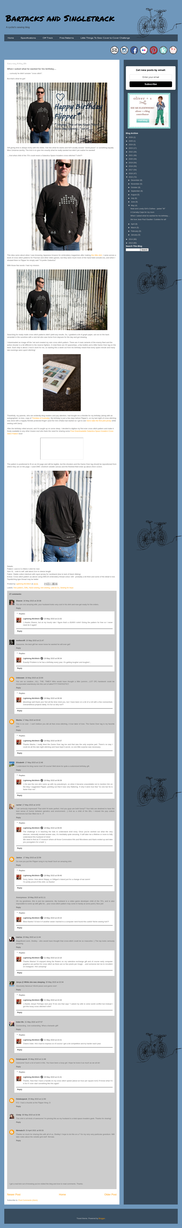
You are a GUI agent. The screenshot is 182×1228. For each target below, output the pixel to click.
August (134, 195)
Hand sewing (34, 588)
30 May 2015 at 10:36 (31, 1115)
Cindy (18, 1115)
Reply (18, 608)
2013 (131, 243)
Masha (19, 720)
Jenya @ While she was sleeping (30, 982)
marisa (19, 937)
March (134, 227)
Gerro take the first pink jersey (99, 421)
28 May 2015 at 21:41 (53, 1077)
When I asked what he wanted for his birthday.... (150, 216)
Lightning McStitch (31, 619)
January (134, 235)
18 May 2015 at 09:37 (53, 741)
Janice (19, 857)
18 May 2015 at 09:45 (53, 828)
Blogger (102, 1218)
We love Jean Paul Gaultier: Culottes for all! (148, 219)
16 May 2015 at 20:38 (32, 601)
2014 (131, 239)
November (135, 184)
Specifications (28, 38)
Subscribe (151, 84)
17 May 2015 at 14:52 (31, 805)
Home (11, 38)
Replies (22, 614)
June (133, 202)
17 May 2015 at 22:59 (32, 857)
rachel (18, 805)
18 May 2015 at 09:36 (53, 698)
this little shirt (96, 255)
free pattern (18, 588)
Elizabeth (20, 762)
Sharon (19, 601)
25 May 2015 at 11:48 (37, 1059)
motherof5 (20, 640)
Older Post (110, 1194)
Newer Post (13, 1194)
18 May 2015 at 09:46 (53, 875)
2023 (131, 148)
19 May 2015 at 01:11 (37, 897)
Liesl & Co (55, 588)
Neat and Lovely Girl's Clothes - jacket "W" (147, 209)
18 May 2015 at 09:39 (53, 780)
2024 (131, 144)
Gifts (26, 588)
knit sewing (45, 588)
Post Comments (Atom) (28, 1200)
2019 (131, 163)
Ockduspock (21, 1059)
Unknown (20, 678)
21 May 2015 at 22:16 (53, 958)
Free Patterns (67, 38)
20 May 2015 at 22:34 (55, 982)
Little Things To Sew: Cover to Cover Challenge (105, 38)
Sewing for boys (67, 588)
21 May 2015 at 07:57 (34, 1022)
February (135, 231)
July (133, 198)
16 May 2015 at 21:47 (35, 640)
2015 (131, 177)
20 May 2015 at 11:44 (32, 937)
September (135, 191)
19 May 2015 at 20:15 (53, 918)
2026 (131, 137)
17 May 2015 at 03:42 (32, 720)
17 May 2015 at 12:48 (34, 762)
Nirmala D (20, 1130)
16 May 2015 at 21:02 (53, 619)
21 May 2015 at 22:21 (53, 1040)
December (135, 180)
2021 (131, 155)
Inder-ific (20, 1022)
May (133, 205)
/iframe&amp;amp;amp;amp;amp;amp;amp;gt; (61, 449)
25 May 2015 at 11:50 (37, 1099)
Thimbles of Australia (40, 418)
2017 (131, 170)
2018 (131, 166)
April (133, 224)
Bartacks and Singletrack (60, 18)
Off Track (48, 38)
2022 (131, 152)
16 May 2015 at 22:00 (34, 678)
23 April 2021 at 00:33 (35, 1130)
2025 (131, 141)
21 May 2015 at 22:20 (53, 1000)
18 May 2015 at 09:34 (53, 658)
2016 (131, 173)
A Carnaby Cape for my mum (142, 212)
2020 (131, 159)
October (134, 187)
